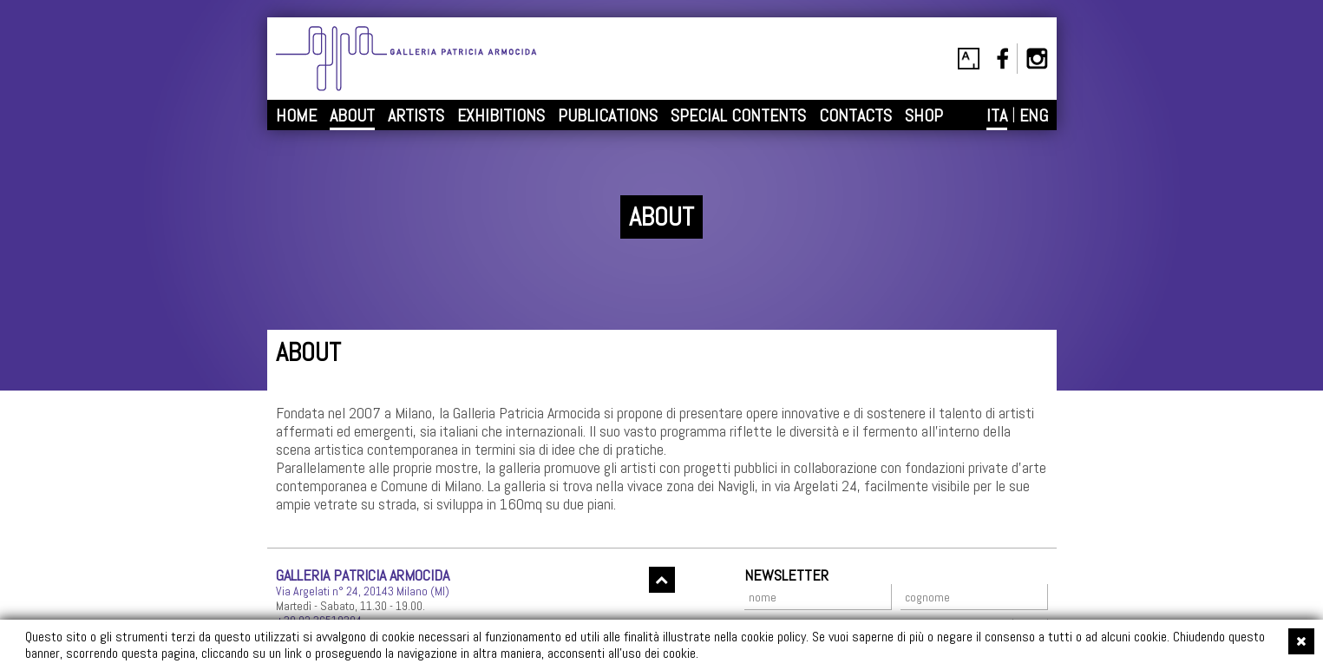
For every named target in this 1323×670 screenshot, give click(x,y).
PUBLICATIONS (608, 115)
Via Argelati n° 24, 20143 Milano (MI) (362, 591)
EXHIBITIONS (501, 115)
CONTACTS (855, 115)
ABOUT (352, 115)
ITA (996, 115)
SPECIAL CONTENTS (738, 115)
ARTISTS (416, 115)
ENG (1033, 115)
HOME (296, 115)
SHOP (924, 115)
